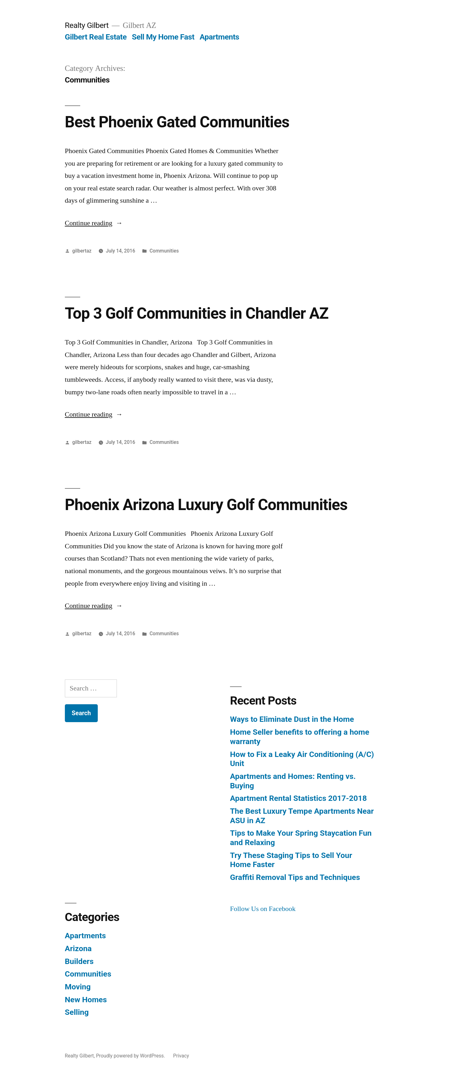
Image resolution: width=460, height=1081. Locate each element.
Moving (78, 986)
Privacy (181, 1056)
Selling (77, 1012)
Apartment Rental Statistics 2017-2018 (298, 798)
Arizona (78, 948)
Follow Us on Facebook (262, 908)
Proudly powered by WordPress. (131, 1056)
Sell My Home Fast (163, 36)
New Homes (86, 999)
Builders (79, 961)
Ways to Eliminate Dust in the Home (292, 719)
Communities (164, 251)
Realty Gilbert (87, 25)
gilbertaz (81, 251)
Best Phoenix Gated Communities (177, 122)
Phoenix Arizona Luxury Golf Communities (206, 505)
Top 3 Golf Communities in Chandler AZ (196, 313)
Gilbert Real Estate (96, 36)
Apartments (219, 36)
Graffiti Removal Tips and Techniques (295, 877)
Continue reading (94, 223)
